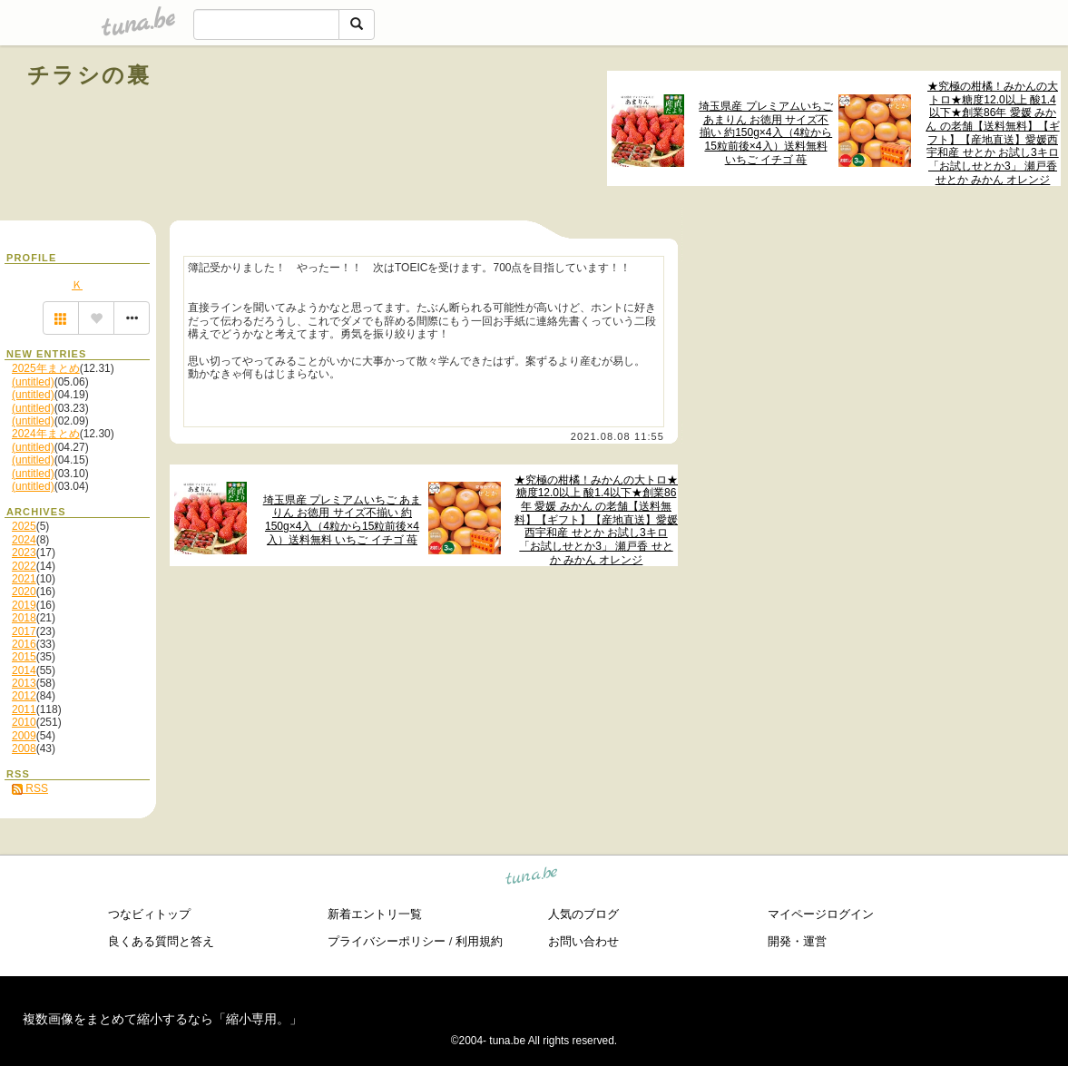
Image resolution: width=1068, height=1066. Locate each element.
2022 (24, 566)
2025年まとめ (46, 368)
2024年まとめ (46, 433)
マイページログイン (821, 914)
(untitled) (33, 382)
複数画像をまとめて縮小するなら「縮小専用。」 (162, 1019)
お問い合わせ (583, 941)
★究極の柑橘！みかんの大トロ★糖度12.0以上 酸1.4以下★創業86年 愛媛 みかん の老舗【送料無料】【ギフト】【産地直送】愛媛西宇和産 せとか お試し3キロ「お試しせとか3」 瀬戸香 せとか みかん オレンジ (992, 133)
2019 (24, 605)
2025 (24, 526)
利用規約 (479, 941)
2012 (24, 695)
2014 (24, 670)
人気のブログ (583, 914)
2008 (24, 748)
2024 (24, 539)
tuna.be (532, 878)
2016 (24, 644)
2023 (24, 552)
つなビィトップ (149, 914)
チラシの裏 (89, 75)
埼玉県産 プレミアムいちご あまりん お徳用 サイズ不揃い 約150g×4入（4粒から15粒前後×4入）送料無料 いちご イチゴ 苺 (765, 133)
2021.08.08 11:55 (617, 436)
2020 (24, 591)
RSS (30, 788)
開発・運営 (797, 941)
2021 (24, 578)
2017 (24, 631)
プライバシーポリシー (387, 941)
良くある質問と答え (161, 941)
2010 (24, 722)
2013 (24, 683)
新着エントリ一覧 (375, 914)
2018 (24, 617)
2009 (24, 735)
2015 (24, 656)
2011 (24, 709)
